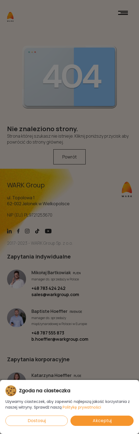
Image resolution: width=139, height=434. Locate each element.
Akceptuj (102, 421)
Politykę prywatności (82, 407)
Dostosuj (37, 421)
